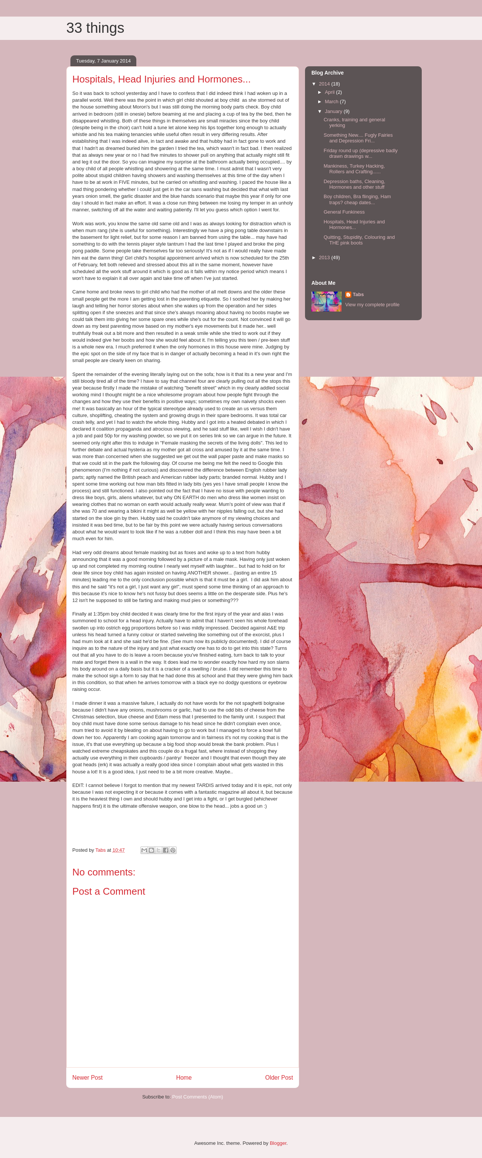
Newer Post (87, 1077)
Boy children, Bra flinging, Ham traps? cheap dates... (356, 199)
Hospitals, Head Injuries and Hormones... (354, 225)
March (332, 101)
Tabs (358, 294)
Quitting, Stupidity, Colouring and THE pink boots (359, 240)
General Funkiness (344, 212)
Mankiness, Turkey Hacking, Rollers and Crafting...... (354, 169)
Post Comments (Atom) (197, 1097)
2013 (325, 257)
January (334, 111)
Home (184, 1077)
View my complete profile (372, 304)
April (330, 92)
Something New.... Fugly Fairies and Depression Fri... (358, 138)
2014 (325, 84)
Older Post (279, 1077)
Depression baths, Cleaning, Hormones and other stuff (354, 184)
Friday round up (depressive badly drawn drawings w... (360, 153)
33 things (95, 28)
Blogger (278, 1143)
